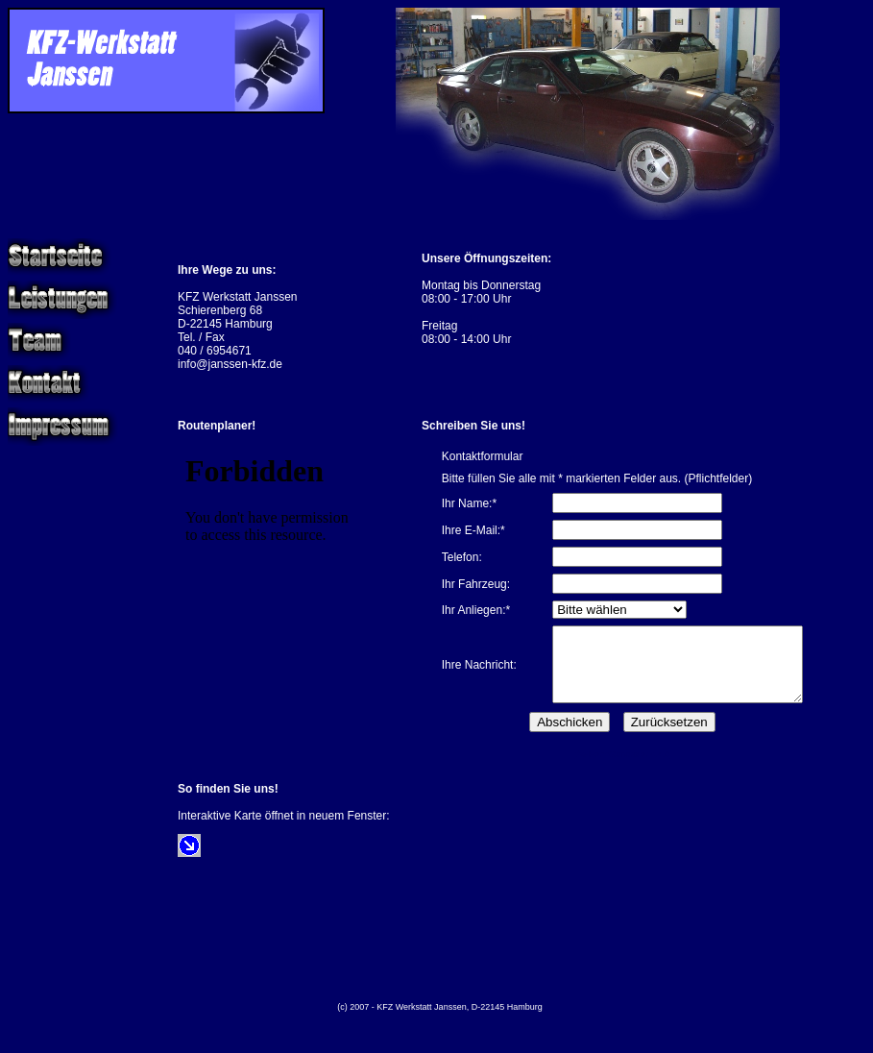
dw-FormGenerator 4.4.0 (622, 768)
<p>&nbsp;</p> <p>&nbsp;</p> (274, 557)
